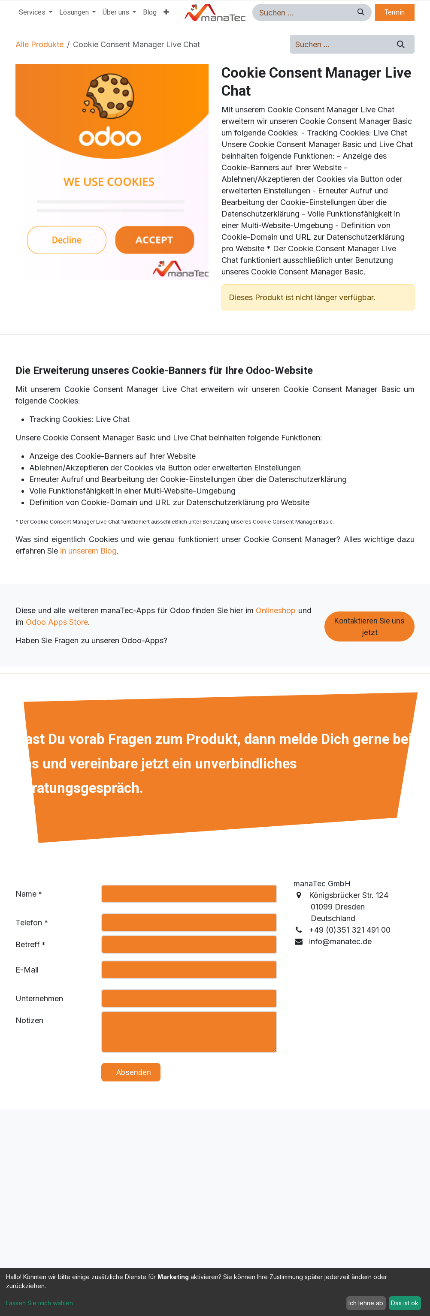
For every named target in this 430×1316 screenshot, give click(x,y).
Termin (395, 12)
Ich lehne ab (365, 1303)
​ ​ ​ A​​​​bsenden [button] (131, 1072)
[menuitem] (35, 12)
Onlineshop (276, 610)
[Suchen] (360, 12)
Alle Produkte (39, 44)
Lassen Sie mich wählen (39, 1303)
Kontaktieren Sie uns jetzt (369, 626)
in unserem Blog (88, 550)
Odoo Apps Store (57, 621)
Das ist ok (404, 1303)
